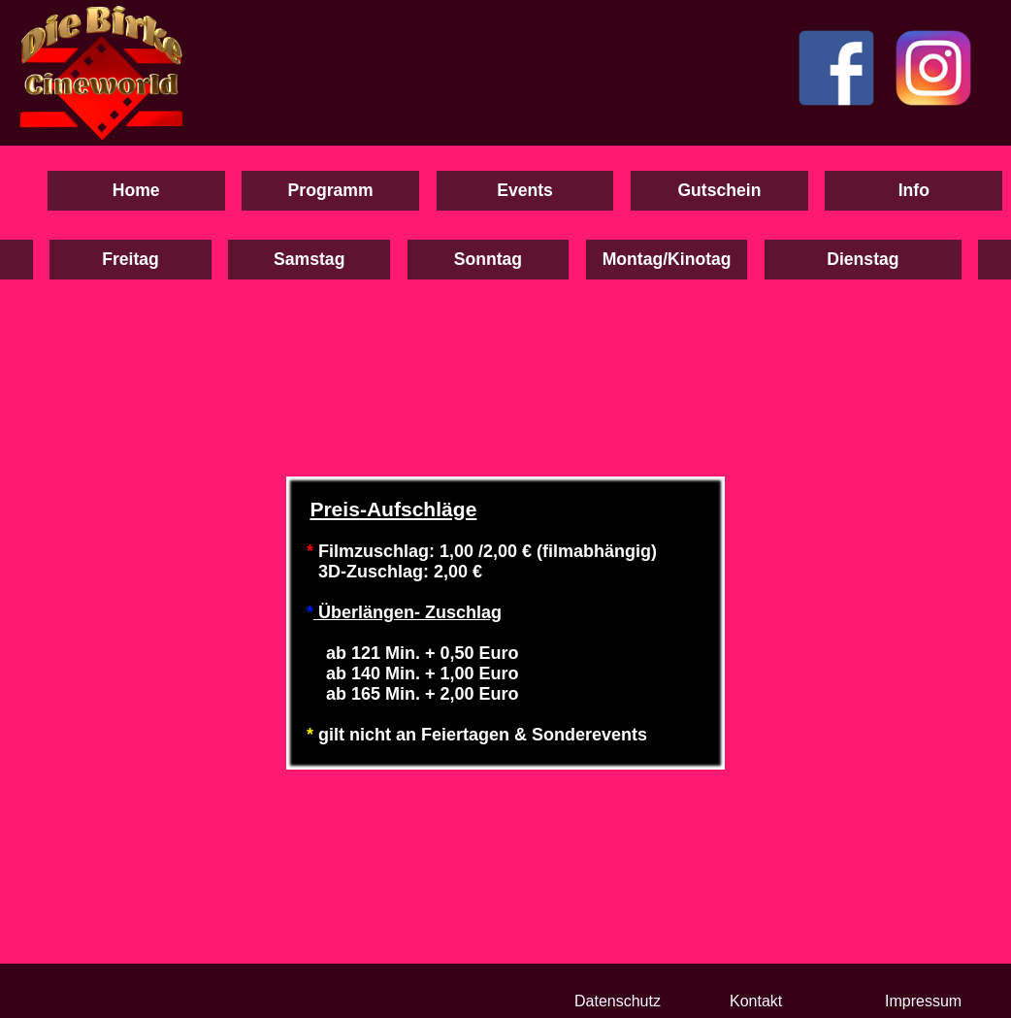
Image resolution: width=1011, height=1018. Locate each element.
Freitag (130, 259)
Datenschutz (617, 1001)
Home (136, 190)
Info (913, 190)
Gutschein (719, 190)
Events (525, 190)
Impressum (923, 1001)
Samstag (309, 259)
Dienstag (862, 259)
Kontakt (756, 1001)
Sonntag (488, 259)
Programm (331, 190)
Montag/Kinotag (667, 259)
